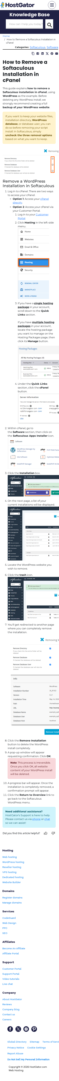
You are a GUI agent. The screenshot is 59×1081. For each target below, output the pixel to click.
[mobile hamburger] (52, 5)
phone (36, 819)
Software (52, 47)
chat (47, 819)
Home (6, 36)
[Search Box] (24, 24)
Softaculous (37, 47)
